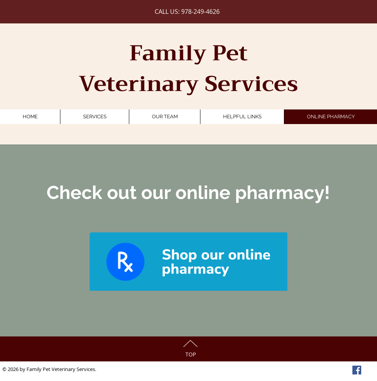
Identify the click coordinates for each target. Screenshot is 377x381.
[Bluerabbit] (188, 261)
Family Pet (188, 53)
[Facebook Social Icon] (356, 370)
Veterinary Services (188, 84)
